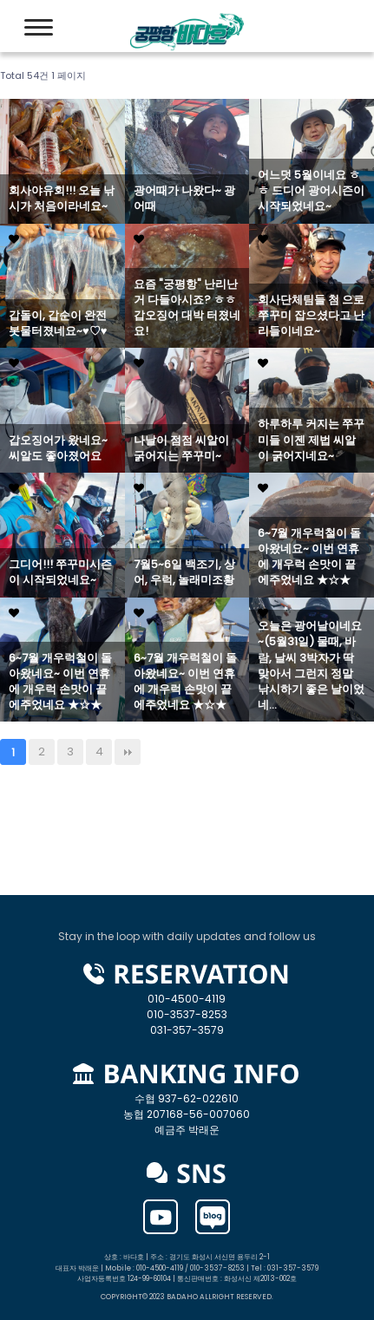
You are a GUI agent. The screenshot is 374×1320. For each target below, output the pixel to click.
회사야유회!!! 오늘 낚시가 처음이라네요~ (62, 198)
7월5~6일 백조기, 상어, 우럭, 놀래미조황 (184, 572)
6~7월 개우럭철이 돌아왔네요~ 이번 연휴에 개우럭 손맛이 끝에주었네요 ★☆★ (309, 557)
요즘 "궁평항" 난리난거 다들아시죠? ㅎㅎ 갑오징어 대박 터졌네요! (187, 308)
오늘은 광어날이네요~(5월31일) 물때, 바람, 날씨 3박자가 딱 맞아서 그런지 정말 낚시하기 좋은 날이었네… (311, 665)
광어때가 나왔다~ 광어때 (184, 198)
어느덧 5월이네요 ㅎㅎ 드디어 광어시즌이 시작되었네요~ (311, 190)
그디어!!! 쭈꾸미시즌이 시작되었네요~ (60, 572)
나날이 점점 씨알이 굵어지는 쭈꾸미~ (181, 448)
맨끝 (128, 752)
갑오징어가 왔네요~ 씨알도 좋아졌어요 (58, 448)
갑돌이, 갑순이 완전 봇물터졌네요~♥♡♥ (58, 323)
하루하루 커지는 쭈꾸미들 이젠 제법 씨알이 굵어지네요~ (311, 439)
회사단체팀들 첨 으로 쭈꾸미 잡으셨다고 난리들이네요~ (311, 315)
